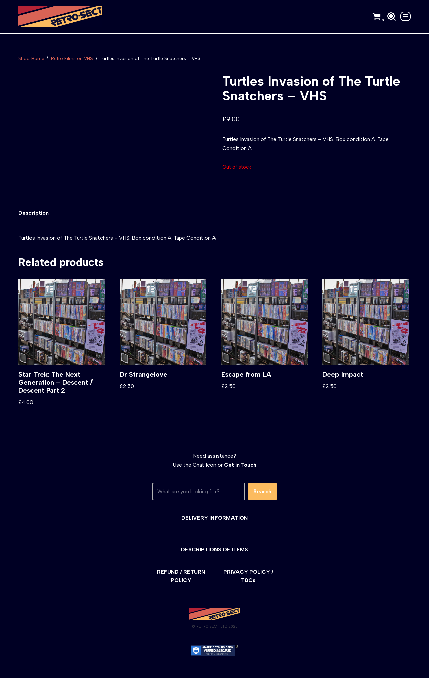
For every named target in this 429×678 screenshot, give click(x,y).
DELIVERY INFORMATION (214, 518)
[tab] (33, 213)
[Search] (391, 16)
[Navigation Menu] (405, 16)
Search (262, 491)
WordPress (78, 669)
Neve (24, 669)
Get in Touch (240, 465)
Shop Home (31, 58)
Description (33, 213)
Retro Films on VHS (72, 58)
